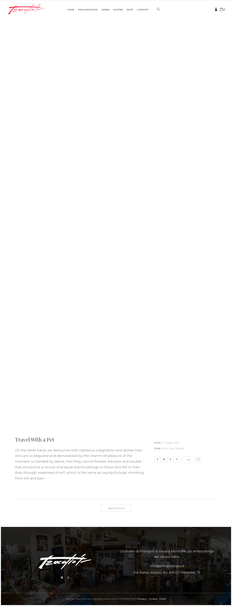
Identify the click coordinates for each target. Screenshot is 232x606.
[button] (158, 16)
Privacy (142, 598)
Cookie (153, 598)
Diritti (163, 598)
